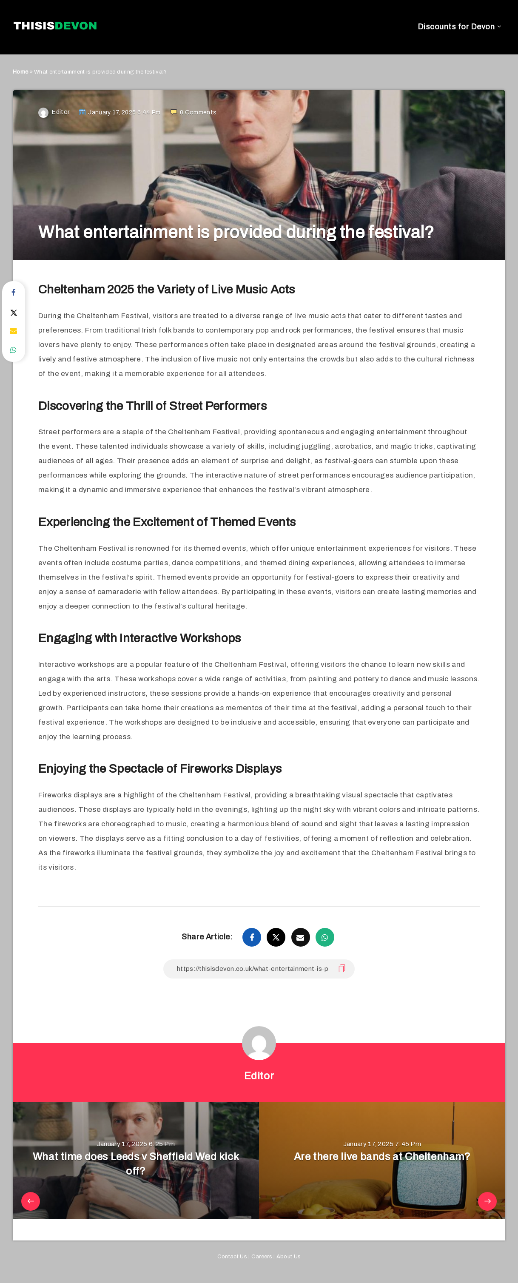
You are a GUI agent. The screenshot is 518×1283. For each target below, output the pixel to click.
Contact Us (232, 1257)
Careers (261, 1257)
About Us (288, 1257)
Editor (259, 1075)
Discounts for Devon (456, 27)
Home (20, 72)
